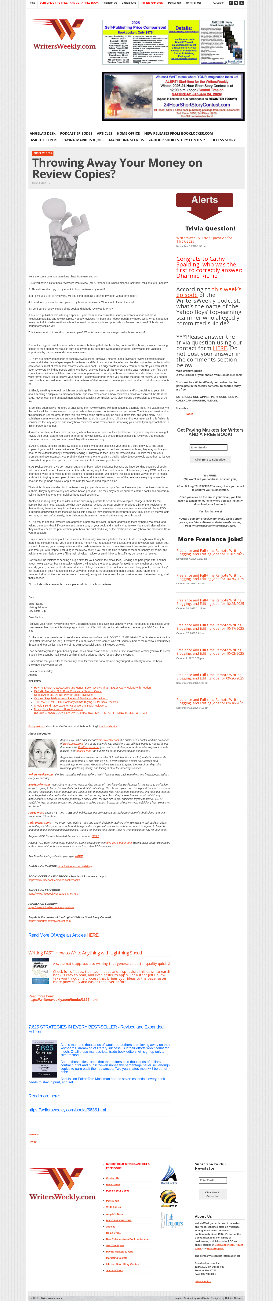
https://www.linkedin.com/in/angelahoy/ (51, 907)
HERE (95, 836)
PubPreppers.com (88, 747)
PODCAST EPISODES (76, 133)
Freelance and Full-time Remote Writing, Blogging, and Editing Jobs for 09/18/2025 (210, 701)
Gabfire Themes (233, 1298)
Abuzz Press (83, 750)
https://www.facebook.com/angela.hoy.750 (53, 893)
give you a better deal (119, 842)
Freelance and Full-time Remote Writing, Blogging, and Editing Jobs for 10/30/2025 (210, 577)
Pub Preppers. (215, 1248)
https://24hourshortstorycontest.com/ (49, 920)
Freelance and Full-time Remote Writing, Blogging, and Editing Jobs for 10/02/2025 (210, 652)
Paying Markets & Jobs (83, 140)
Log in (178, 1298)
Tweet (33, 1141)
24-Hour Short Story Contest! (177, 140)
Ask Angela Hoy (108, 726)
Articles (104, 133)
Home (31, 2)
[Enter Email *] (209, 447)
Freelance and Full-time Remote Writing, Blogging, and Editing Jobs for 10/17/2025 (210, 627)
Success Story (222, 140)
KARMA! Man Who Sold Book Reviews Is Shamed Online (68, 691)
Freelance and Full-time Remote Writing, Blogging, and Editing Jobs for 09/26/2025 (210, 676)
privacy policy (203, 1281)
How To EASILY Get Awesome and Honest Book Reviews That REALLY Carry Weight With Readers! (93, 687)
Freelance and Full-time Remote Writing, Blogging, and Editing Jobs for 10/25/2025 (210, 602)
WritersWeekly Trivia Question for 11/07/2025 (204, 240)
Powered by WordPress (196, 1298)
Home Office (128, 133)
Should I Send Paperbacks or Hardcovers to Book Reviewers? (70, 705)
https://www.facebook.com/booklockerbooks (54, 880)
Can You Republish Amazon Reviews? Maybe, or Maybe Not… (71, 698)
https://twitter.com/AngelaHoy (74, 866)
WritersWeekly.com (107, 740)
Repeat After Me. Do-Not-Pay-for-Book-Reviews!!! (63, 694)
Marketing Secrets (126, 140)
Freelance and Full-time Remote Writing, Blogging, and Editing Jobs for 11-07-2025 (210, 552)
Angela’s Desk (43, 133)
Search (218, 2)
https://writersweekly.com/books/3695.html (63, 1000)
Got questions (36, 726)
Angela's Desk (43, 153)
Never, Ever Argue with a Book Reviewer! (58, 709)
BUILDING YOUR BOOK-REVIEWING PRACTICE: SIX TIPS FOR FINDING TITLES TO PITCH (90, 712)
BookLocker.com (73, 743)
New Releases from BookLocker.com (178, 133)
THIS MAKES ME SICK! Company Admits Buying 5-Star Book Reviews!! (76, 702)
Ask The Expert (44, 140)
